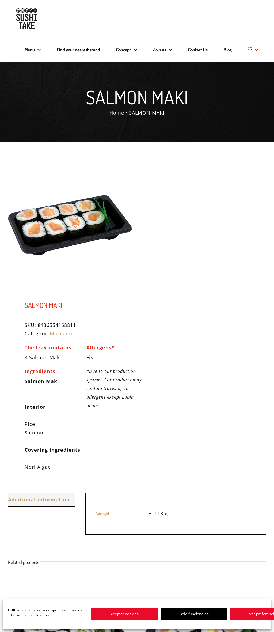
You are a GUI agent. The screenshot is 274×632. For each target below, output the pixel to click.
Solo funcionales (194, 614)
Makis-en (61, 333)
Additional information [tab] (39, 499)
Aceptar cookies (124, 614)
